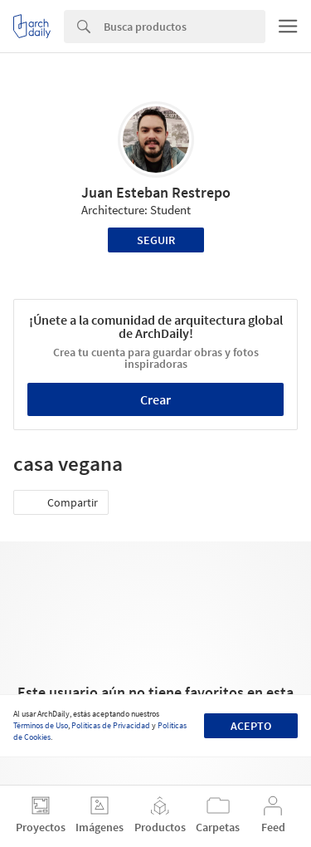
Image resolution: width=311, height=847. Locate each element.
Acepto (251, 725)
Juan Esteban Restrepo (156, 192)
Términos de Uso (40, 725)
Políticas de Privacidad (110, 725)
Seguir (156, 240)
